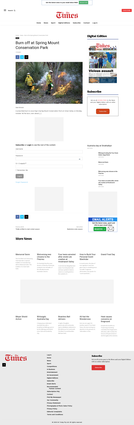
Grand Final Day (108, 254)
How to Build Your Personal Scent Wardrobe (88, 256)
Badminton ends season (75, 229)
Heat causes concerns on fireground (106, 319)
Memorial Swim (103, 162)
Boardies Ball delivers (64, 317)
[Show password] (80, 159)
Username (19, 149)
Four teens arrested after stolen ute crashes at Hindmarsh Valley (108, 182)
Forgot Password (22, 182)
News (21, 35)
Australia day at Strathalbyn (99, 146)
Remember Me (22, 170)
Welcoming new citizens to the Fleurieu (44, 256)
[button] (12, 10)
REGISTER (83, 2)
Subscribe (102, 111)
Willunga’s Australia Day (43, 317)
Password (19, 156)
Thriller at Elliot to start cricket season (28, 229)
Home (17, 35)
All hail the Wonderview (85, 317)
